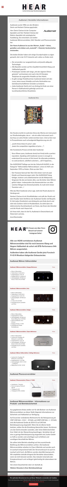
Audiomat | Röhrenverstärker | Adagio (20, 309)
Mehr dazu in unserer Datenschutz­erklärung (33, 481)
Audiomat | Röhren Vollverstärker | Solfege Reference (24, 353)
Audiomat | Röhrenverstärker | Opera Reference (23, 331)
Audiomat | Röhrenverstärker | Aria (19, 288)
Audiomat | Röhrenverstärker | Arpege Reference (23, 267)
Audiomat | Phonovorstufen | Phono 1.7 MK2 (22, 380)
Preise (53, 267)
